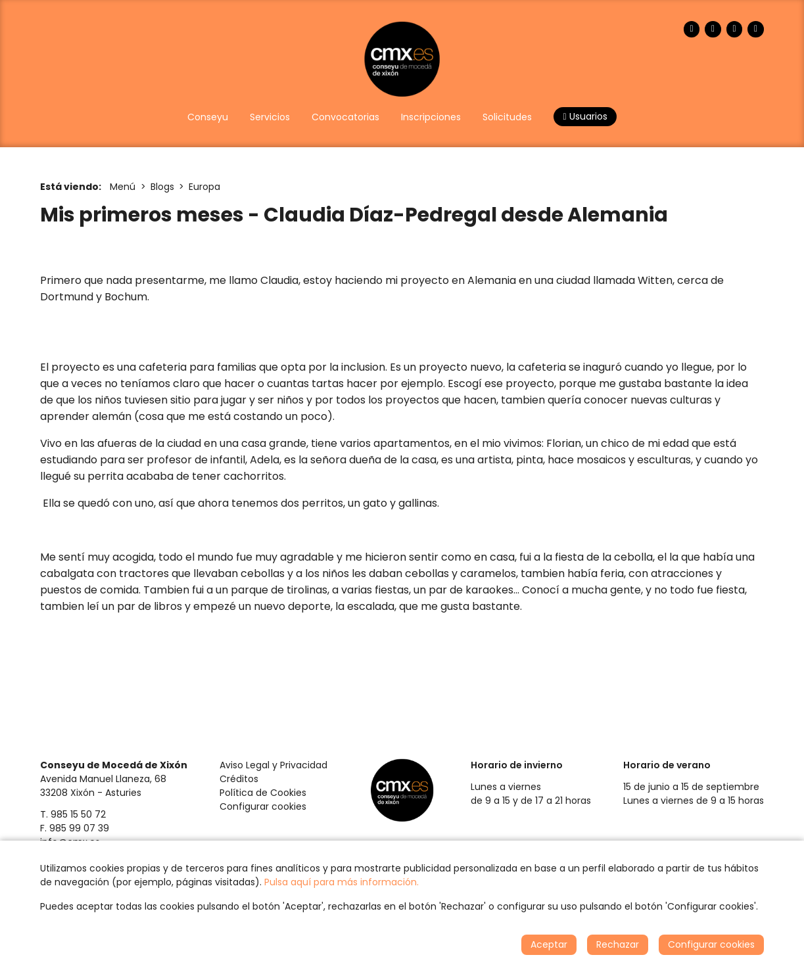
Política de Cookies (263, 792)
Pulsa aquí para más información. (341, 882)
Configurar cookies (263, 806)
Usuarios (585, 116)
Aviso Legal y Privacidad (273, 765)
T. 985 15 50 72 (73, 814)
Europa (204, 186)
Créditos (239, 778)
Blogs (162, 186)
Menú (122, 186)
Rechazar (617, 944)
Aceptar (549, 944)
